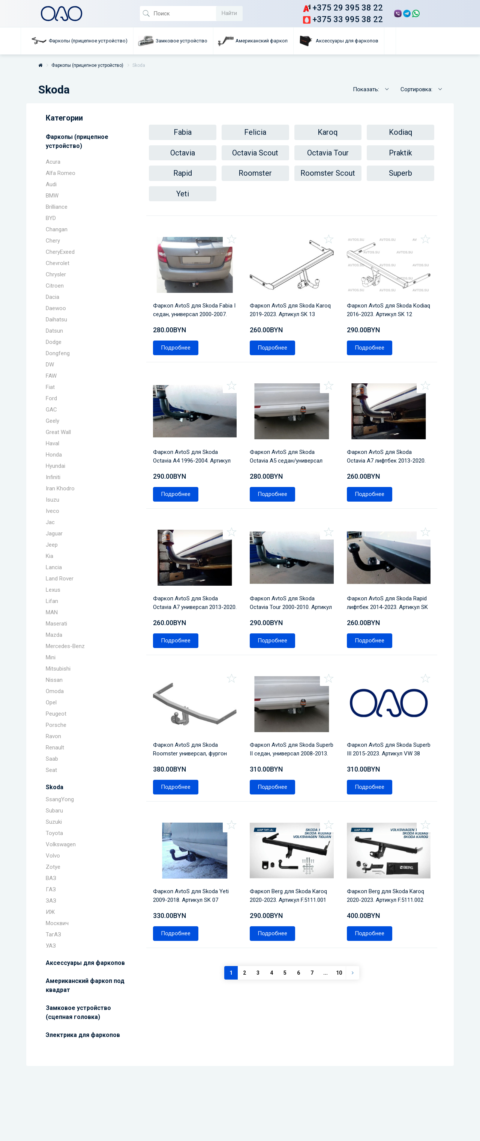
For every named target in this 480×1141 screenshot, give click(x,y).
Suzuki (54, 821)
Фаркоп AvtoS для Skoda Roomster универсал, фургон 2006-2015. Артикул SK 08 (193, 716)
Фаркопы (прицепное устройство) (87, 65)
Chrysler (56, 274)
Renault (55, 747)
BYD (51, 218)
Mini (51, 657)
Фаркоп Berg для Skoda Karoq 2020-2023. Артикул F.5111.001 (291, 854)
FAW (51, 375)
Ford (51, 398)
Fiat (50, 387)
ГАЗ (51, 889)
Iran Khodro (60, 488)
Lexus (53, 589)
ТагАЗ (53, 934)
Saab (52, 758)
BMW (52, 195)
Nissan (54, 680)
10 (339, 934)
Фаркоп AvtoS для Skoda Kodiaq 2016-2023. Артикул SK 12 (388, 299)
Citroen (55, 285)
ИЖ (50, 912)
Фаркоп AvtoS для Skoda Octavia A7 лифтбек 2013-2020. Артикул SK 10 (382, 438)
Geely (52, 421)
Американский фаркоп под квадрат (85, 985)
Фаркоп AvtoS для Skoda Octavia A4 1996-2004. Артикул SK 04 (194, 438)
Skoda (54, 787)
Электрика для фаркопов (83, 1035)
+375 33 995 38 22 (343, 19)
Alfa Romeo (60, 173)
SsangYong (60, 799)
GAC (51, 409)
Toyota (54, 833)
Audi (51, 184)
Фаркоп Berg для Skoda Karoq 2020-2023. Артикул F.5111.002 (388, 854)
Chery (53, 240)
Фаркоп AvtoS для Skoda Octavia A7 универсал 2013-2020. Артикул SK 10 (191, 577)
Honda (54, 454)
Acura (53, 161)
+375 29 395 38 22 (343, 7)
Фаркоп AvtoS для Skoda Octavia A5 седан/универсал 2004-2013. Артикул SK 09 (288, 438)
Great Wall (58, 432)
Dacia (52, 297)
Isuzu (52, 499)
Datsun (54, 330)
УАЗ (51, 945)
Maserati (56, 623)
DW (50, 364)
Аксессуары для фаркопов (85, 962)
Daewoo (56, 308)
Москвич (57, 923)
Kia (49, 556)
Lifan (52, 601)
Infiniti (53, 477)
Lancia (54, 567)
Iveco (52, 511)
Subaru (54, 810)
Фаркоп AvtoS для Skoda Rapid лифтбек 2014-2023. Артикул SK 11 (382, 577)
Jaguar (54, 533)
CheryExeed (60, 252)
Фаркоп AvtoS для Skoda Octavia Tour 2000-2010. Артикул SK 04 (284, 577)
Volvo (53, 855)
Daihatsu (56, 319)
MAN (52, 612)
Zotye (53, 867)
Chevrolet (57, 263)
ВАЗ (51, 878)
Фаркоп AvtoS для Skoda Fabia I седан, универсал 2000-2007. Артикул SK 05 (195, 299)
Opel (51, 702)
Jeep (52, 544)
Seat (51, 770)
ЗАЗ (51, 900)
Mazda (54, 635)
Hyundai (55, 466)
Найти (229, 13)
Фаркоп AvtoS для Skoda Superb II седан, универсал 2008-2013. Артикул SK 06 (286, 716)
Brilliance (57, 206)
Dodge (54, 342)
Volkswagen (61, 844)
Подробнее (178, 336)
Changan (57, 229)
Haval (52, 443)
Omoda (55, 691)
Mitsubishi (58, 668)
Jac (50, 522)
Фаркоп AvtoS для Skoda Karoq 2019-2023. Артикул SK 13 (289, 299)
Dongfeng (58, 353)
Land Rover (60, 578)
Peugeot (56, 713)
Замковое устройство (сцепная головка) (78, 1012)
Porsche (56, 725)
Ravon (53, 736)
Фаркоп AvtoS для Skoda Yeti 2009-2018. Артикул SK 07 (193, 854)
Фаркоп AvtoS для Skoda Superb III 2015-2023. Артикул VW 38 (387, 716)
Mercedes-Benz (65, 646)
